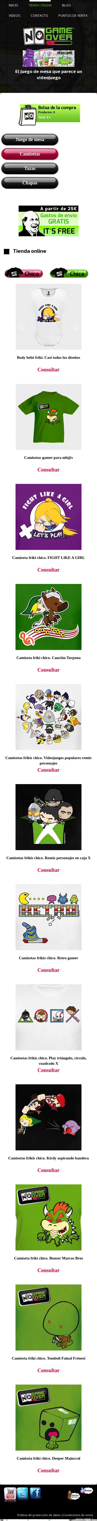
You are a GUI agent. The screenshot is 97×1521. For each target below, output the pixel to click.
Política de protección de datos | (40, 1515)
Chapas (29, 182)
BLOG (66, 5)
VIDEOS (14, 15)
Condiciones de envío (78, 1515)
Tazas (29, 168)
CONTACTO (39, 15)
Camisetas (30, 154)
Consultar (49, 369)
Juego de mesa (30, 139)
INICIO (13, 5)
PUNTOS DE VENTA (72, 15)
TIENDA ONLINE (40, 5)
